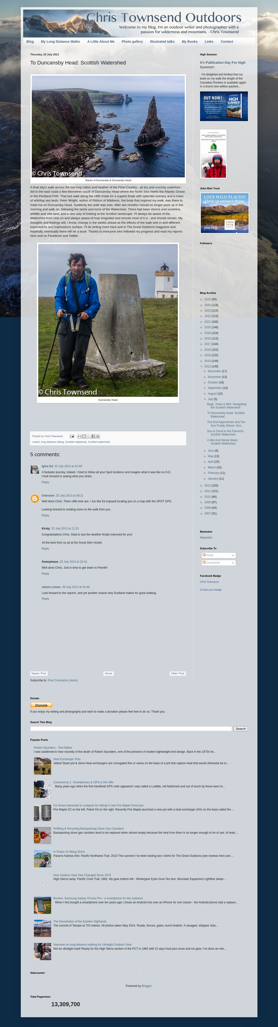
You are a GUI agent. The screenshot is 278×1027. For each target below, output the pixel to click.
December (215, 371)
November (215, 377)
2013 (208, 366)
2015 (208, 355)
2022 (208, 316)
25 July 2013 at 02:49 (68, 466)
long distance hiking (52, 441)
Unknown (48, 495)
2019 (208, 333)
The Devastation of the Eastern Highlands (79, 921)
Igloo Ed (47, 466)
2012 (208, 485)
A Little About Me (100, 41)
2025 (208, 299)
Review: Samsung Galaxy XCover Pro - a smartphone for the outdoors (98, 898)
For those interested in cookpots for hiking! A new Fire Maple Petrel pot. (98, 805)
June (211, 450)
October (213, 382)
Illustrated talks (162, 41)
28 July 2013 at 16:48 (76, 587)
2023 (208, 310)
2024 (208, 305)
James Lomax (51, 587)
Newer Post (39, 673)
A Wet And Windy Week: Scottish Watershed (222, 442)
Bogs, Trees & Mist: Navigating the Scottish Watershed (226, 405)
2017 (208, 344)
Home (108, 673)
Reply (45, 482)
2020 (208, 327)
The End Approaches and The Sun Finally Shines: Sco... (226, 423)
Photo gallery (132, 41)
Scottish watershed (99, 441)
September (215, 388)
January (213, 478)
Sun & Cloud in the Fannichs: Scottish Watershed (225, 432)
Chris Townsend (209, 581)
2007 (208, 513)
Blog (30, 41)
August (213, 393)
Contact (227, 41)
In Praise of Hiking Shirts (69, 851)
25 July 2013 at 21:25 (65, 528)
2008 (208, 507)
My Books (190, 41)
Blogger (147, 986)
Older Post (178, 673)
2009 (208, 502)
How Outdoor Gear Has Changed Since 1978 (82, 875)
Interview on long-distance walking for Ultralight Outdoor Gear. (92, 944)
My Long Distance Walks (60, 41)
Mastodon (206, 537)
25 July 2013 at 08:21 (70, 495)
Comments (211, 562)
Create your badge (211, 589)
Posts (208, 555)
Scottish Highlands (76, 441)
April (211, 461)
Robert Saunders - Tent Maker (53, 747)
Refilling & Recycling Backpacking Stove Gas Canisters (88, 828)
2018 (208, 338)
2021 (208, 321)
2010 (208, 496)
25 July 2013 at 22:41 (73, 561)
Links (209, 41)
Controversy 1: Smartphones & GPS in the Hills (83, 782)
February (214, 473)
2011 (208, 491)
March (212, 467)
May (211, 456)
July (211, 399)
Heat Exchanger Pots (66, 759)
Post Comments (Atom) (63, 680)
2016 (208, 349)
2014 (208, 361)
